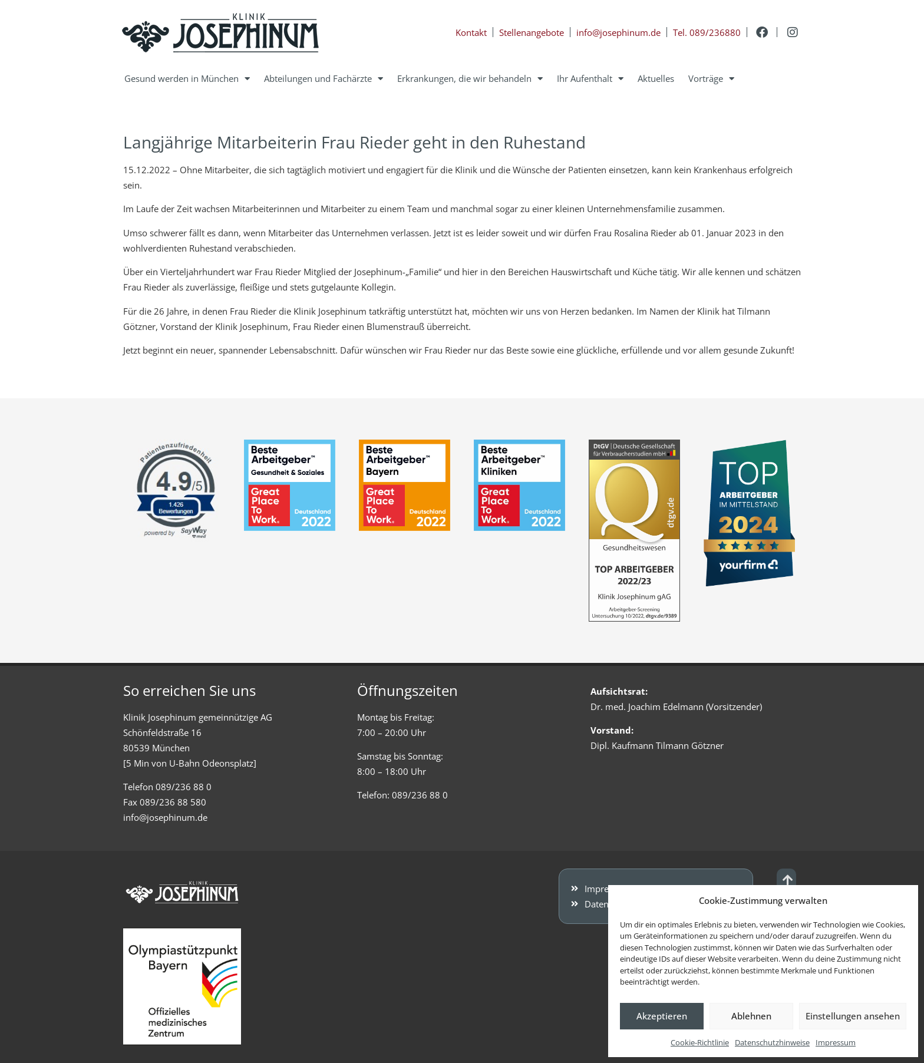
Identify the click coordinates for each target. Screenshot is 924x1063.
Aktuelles (656, 78)
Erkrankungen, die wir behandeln (470, 78)
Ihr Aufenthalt (590, 78)
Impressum (836, 1042)
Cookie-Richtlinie (700, 1042)
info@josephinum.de (165, 817)
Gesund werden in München (187, 78)
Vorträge (711, 78)
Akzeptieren (661, 1016)
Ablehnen (751, 1016)
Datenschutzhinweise (772, 1042)
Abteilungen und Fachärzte (323, 78)
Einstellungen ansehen (853, 1016)
